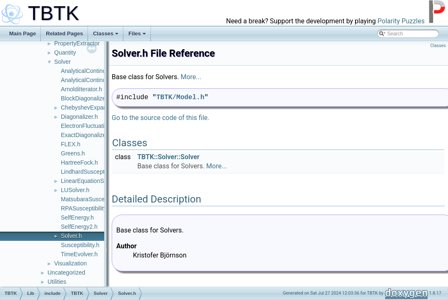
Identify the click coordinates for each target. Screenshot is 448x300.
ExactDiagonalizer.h (87, 135)
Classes (105, 33)
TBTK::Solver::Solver (168, 157)
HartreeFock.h (79, 162)
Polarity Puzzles (401, 21)
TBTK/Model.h (180, 97)
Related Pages (64, 33)
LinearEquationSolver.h (91, 181)
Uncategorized (66, 272)
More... (190, 77)
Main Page (22, 33)
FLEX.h (70, 144)
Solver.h (71, 235)
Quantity (65, 52)
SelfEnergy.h (77, 217)
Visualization (70, 263)
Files (137, 33)
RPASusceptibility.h (86, 208)
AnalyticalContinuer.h (88, 71)
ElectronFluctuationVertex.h (96, 125)
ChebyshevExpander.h (90, 107)
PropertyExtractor (77, 43)
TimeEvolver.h (79, 254)
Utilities (57, 281)
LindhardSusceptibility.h (91, 171)
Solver (62, 61)
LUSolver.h (75, 190)
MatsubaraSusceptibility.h (94, 199)
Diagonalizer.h (79, 116)
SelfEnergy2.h (79, 226)
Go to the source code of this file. (160, 118)
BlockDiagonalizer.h (86, 98)
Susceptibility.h (80, 245)
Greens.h (73, 153)
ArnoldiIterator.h (81, 89)
